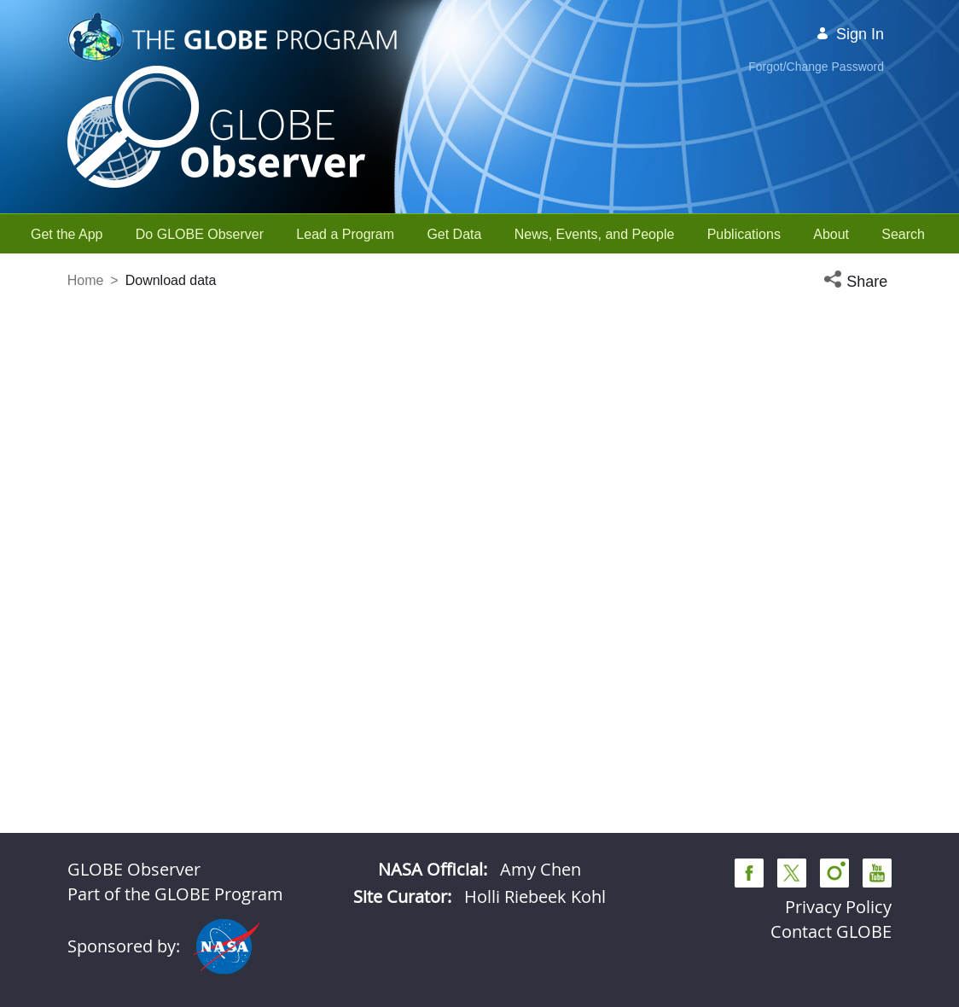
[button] (857, 282)
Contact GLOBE (831, 931)
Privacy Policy (838, 906)
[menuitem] (67, 234)
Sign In (850, 34)
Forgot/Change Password (816, 66)
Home (85, 280)
